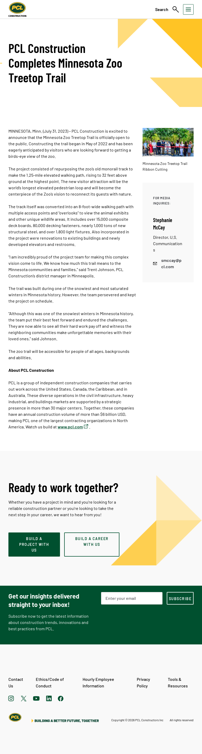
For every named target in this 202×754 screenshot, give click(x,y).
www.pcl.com (70, 426)
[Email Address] (132, 598)
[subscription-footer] (180, 598)
